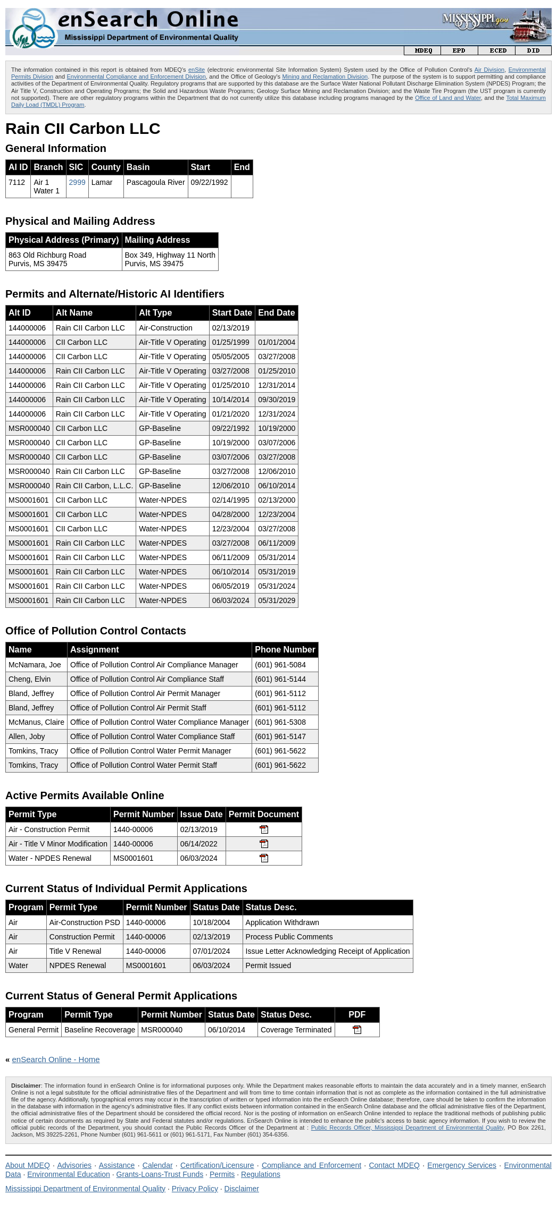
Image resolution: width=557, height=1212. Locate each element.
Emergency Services (461, 1165)
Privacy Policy (195, 1188)
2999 (77, 182)
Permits (222, 1174)
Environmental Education (68, 1174)
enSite (196, 69)
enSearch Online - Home (56, 1059)
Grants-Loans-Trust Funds (160, 1174)
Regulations (260, 1174)
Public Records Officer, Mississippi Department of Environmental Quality (407, 1127)
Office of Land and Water (448, 98)
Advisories (74, 1165)
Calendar (158, 1165)
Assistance (117, 1165)
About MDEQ (27, 1165)
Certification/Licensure (217, 1165)
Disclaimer (242, 1188)
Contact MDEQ (394, 1165)
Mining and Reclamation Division (325, 76)
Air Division (489, 69)
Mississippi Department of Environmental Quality (85, 1188)
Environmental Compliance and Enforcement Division (135, 76)
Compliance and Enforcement (311, 1165)
